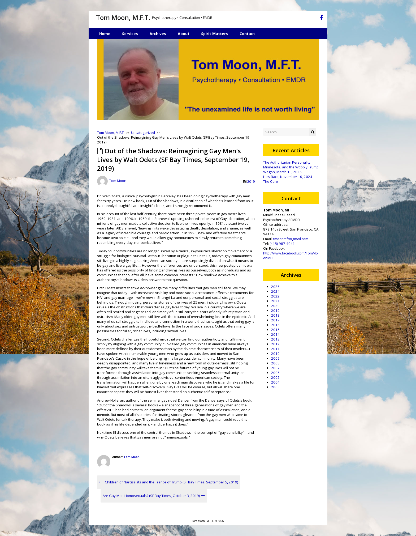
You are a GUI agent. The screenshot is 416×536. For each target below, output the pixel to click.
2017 (275, 320)
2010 (275, 353)
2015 (275, 329)
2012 (275, 344)
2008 (275, 363)
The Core (270, 181)
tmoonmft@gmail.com (290, 238)
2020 (275, 305)
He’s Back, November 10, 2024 (287, 176)
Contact (247, 33)
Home (104, 33)
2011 (275, 348)
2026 (275, 286)
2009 (275, 358)
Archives (158, 33)
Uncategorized (143, 132)
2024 (275, 291)
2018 (275, 315)
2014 (275, 334)
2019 (251, 181)
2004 (275, 382)
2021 (275, 301)
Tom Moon (117, 180)
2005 (275, 377)
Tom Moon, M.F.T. (123, 17)
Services (130, 33)
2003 (275, 387)
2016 (275, 324)
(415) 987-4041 (282, 243)
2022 (275, 296)
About (183, 33)
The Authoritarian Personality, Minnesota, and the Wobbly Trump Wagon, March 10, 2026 (291, 167)
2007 (275, 367)
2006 (275, 372)
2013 (275, 339)
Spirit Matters (214, 33)
